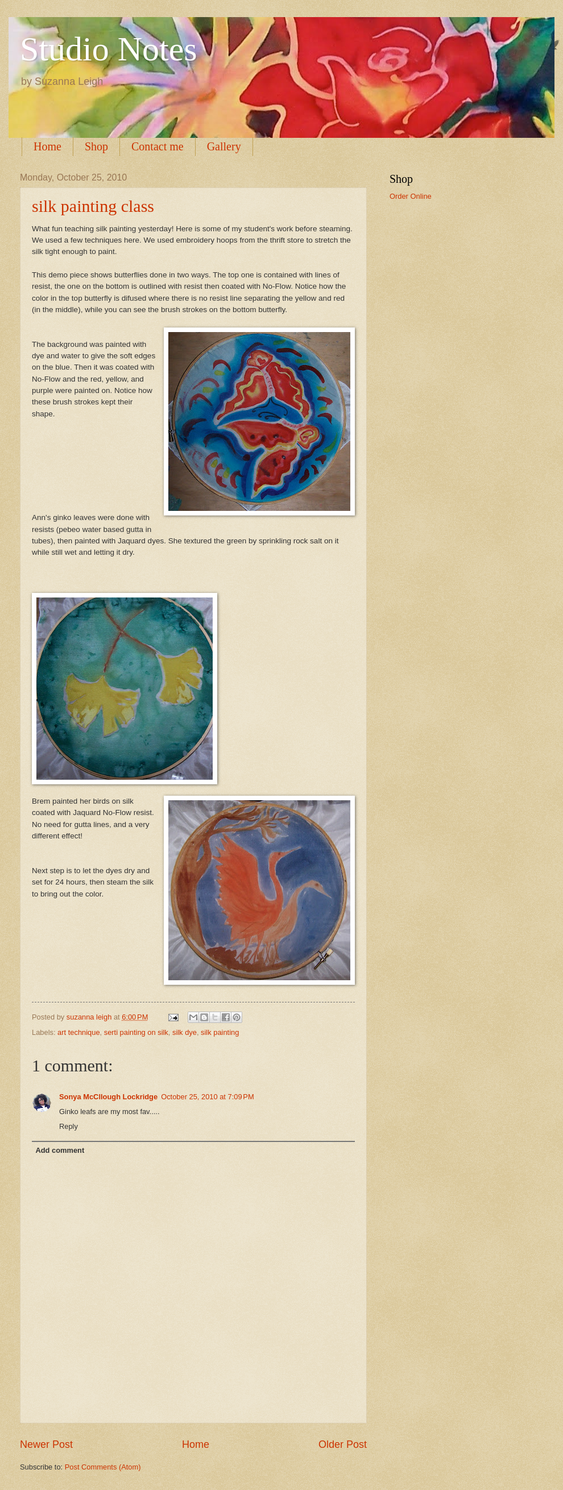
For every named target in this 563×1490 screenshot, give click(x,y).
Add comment (59, 1150)
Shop (96, 146)
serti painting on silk (136, 1032)
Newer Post (46, 1444)
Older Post (342, 1444)
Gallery (224, 146)
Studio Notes (108, 49)
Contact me (157, 146)
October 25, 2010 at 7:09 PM (207, 1096)
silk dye (184, 1032)
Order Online (411, 196)
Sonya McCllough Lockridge (108, 1096)
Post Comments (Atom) (103, 1467)
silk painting (220, 1032)
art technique (78, 1032)
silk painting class (93, 206)
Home (47, 146)
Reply (68, 1126)
